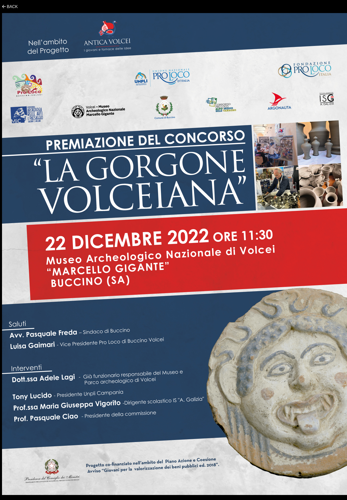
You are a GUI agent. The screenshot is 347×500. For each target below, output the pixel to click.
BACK (12, 7)
